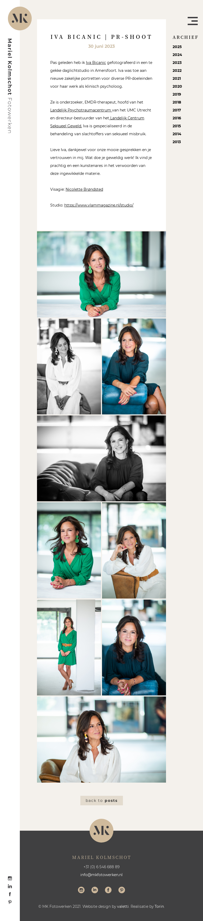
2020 (177, 86)
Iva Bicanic (96, 62)
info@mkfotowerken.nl (101, 874)
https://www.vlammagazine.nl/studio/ (98, 205)
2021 (177, 78)
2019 (177, 94)
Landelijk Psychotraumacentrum (81, 110)
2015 (177, 126)
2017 (177, 110)
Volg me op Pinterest (121, 891)
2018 (177, 102)
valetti (123, 906)
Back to (102, 800)
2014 (177, 134)
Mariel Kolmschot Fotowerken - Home (10, 85)
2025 (177, 46)
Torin (159, 906)
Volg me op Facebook (108, 891)
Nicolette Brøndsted (84, 189)
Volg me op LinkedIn (94, 891)
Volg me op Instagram (81, 891)
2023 (177, 62)
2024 (177, 54)
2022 (177, 70)
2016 (177, 118)
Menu (193, 21)
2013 (177, 141)
